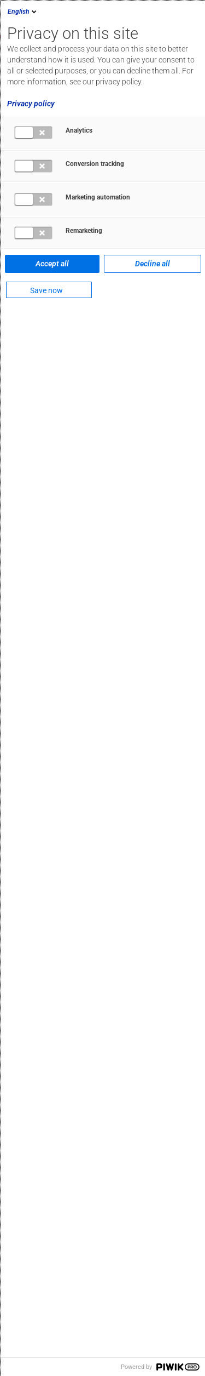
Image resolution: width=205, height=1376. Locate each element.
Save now (46, 290)
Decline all (152, 263)
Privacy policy (31, 103)
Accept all (52, 263)
